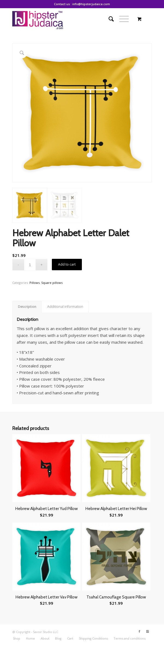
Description (27, 306)
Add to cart (67, 264)
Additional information (65, 306)
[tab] (27, 307)
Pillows (34, 283)
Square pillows (51, 283)
